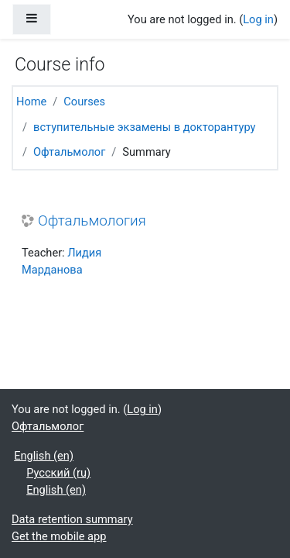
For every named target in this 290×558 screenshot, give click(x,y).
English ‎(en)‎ (43, 456)
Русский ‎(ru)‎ (58, 473)
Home (31, 101)
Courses (84, 101)
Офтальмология (92, 220)
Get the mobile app (59, 536)
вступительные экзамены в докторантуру (144, 127)
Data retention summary (72, 519)
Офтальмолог (69, 152)
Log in (258, 19)
